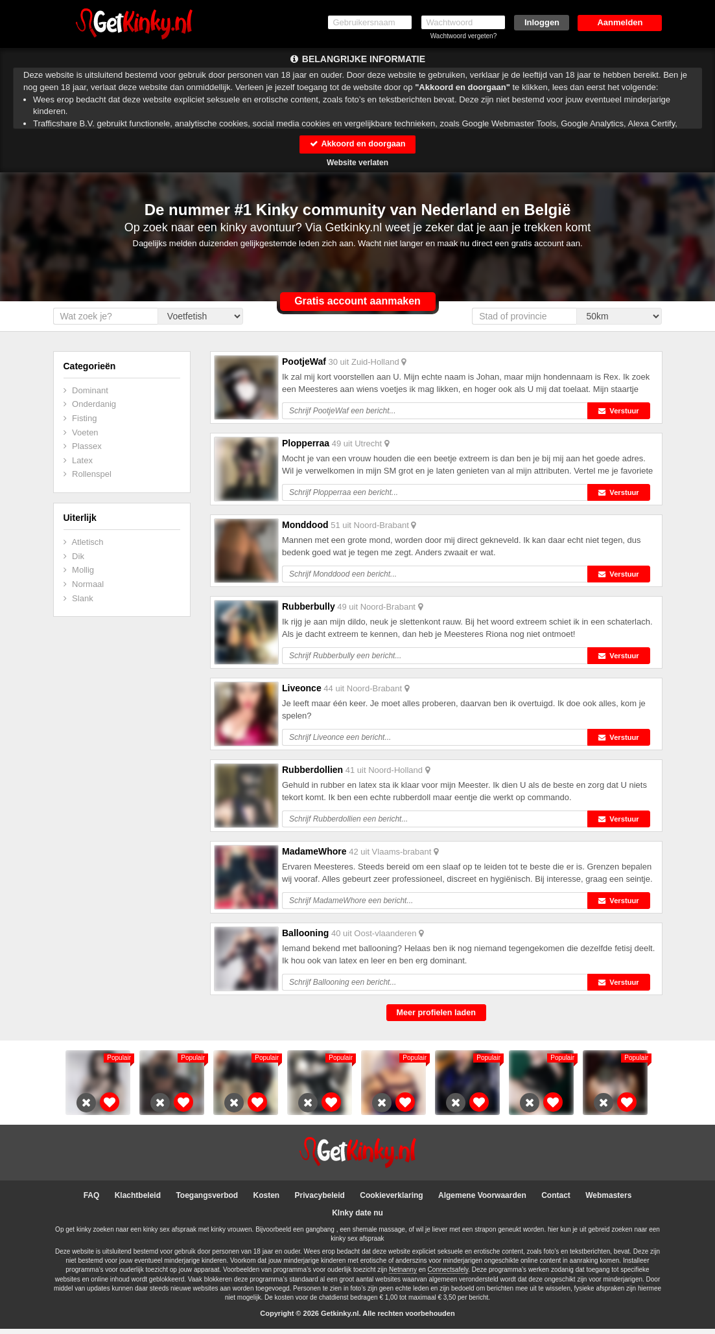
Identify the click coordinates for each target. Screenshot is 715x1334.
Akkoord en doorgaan (357, 144)
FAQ (92, 1200)
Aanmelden (619, 22)
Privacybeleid (320, 1200)
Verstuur (622, 411)
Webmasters (608, 1200)
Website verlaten (357, 163)
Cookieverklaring (391, 1200)
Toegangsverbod (207, 1200)
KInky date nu (357, 1218)
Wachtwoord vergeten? (463, 36)
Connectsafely (448, 1275)
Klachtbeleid (138, 1200)
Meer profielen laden (436, 1017)
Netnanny (403, 1275)
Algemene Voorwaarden (482, 1200)
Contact (555, 1200)
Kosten (266, 1200)
